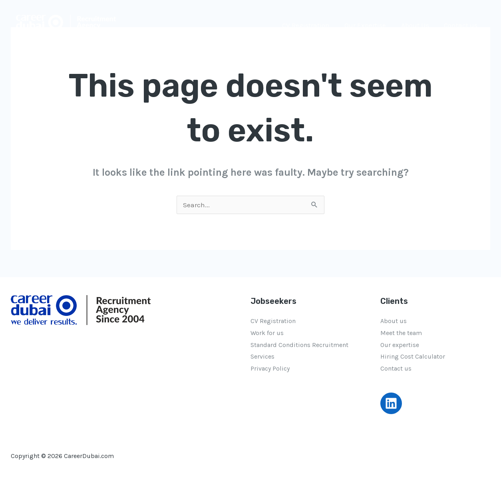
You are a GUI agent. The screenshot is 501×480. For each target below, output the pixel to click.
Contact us (461, 25)
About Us (417, 25)
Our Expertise (369, 25)
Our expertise (399, 345)
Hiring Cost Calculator (412, 356)
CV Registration (310, 25)
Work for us (267, 333)
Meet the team (401, 333)
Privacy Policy (270, 368)
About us (393, 321)
